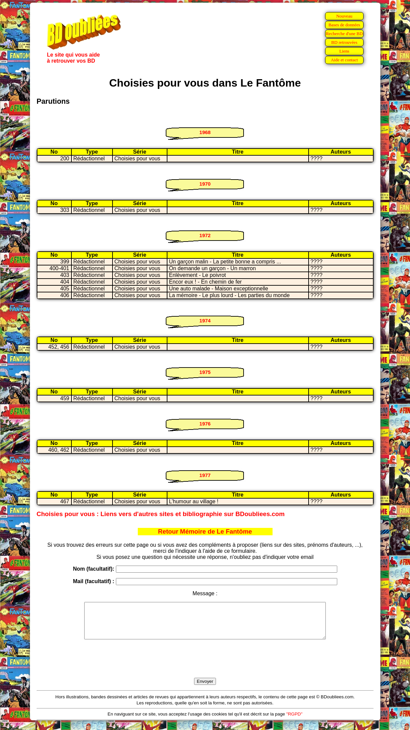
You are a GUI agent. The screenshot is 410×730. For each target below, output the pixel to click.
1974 (205, 320)
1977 (205, 475)
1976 (205, 423)
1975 (205, 372)
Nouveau (344, 16)
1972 (205, 235)
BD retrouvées (344, 42)
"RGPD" (294, 721)
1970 (205, 184)
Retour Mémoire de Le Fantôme (205, 531)
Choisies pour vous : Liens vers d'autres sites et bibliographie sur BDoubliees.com (161, 513)
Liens (344, 51)
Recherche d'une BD (344, 33)
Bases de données (344, 24)
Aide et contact (344, 59)
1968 (205, 132)
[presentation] (205, 666)
